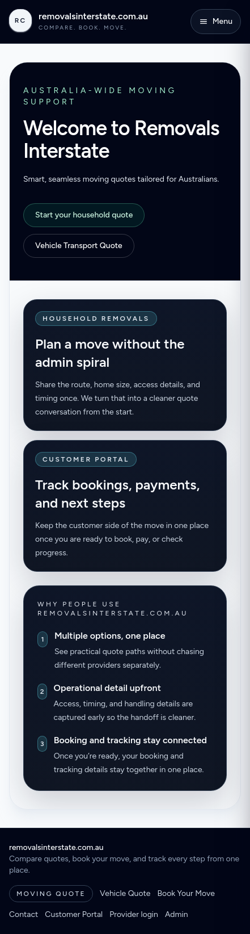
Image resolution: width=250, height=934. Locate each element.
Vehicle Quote (125, 893)
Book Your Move (185, 893)
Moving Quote (51, 894)
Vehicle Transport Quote (78, 245)
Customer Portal (74, 914)
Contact (23, 914)
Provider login (133, 914)
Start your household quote (84, 215)
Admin (176, 914)
